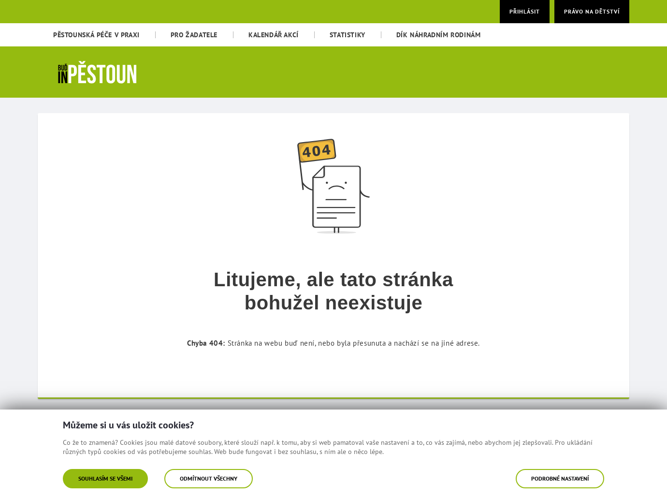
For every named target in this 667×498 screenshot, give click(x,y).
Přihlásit (524, 11)
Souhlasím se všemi (105, 478)
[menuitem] (96, 34)
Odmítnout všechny (208, 478)
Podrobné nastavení (560, 478)
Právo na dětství (592, 11)
